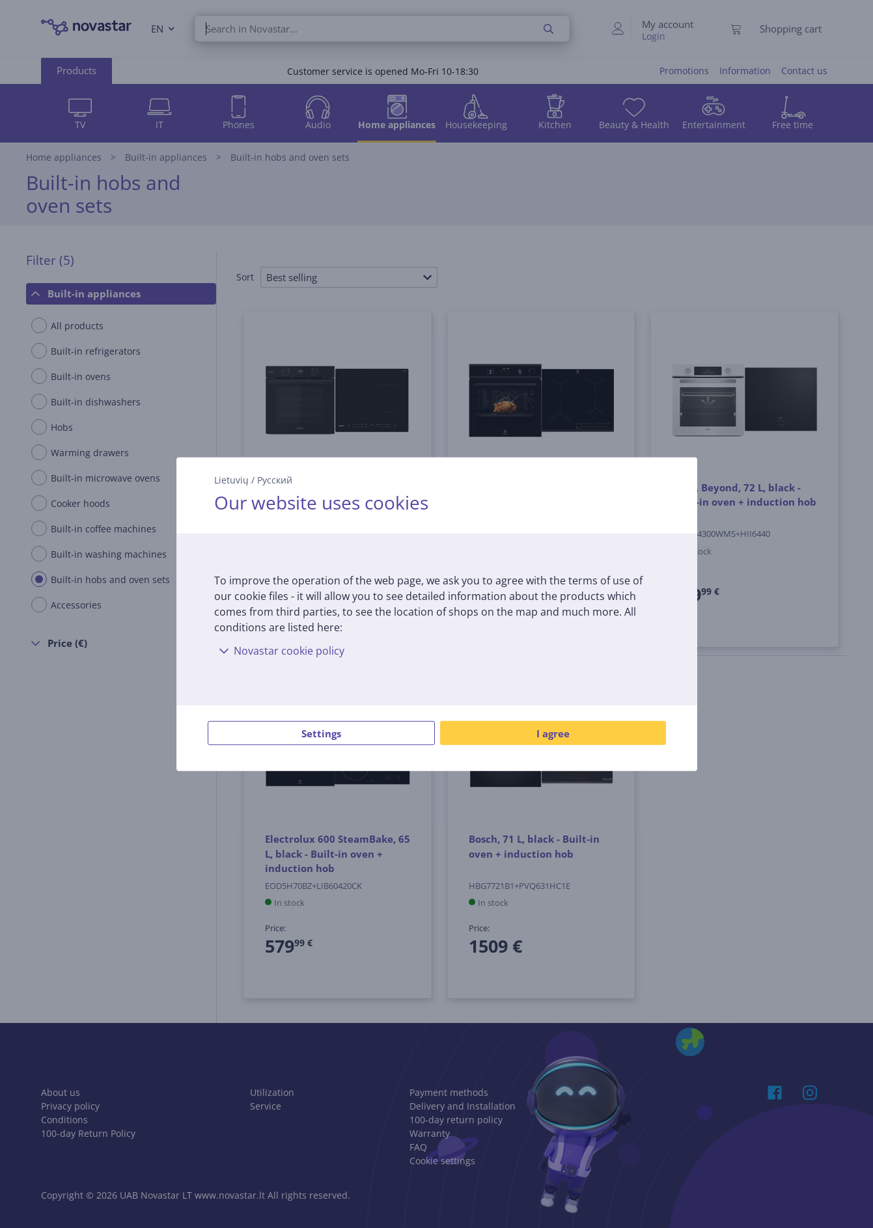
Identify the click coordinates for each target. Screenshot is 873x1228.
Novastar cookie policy (279, 651)
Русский (274, 479)
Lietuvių (231, 479)
